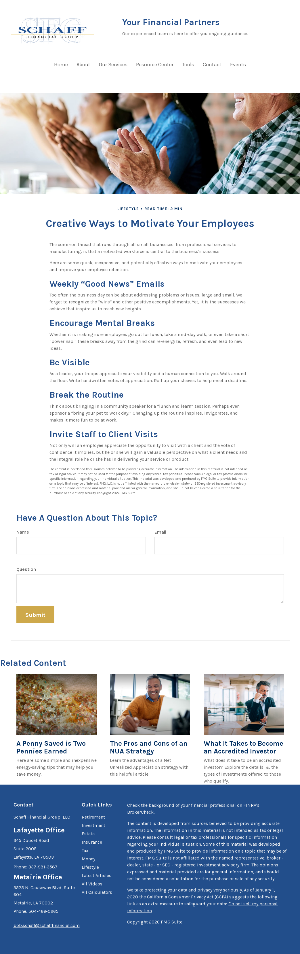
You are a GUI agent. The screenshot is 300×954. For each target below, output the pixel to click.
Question (26, 569)
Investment (93, 825)
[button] (83, 66)
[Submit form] (35, 614)
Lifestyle (90, 867)
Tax (85, 850)
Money (88, 859)
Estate (88, 833)
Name (22, 532)
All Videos (92, 884)
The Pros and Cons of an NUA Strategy (149, 747)
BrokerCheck (140, 812)
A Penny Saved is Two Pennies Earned (51, 747)
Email (160, 532)
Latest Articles (96, 875)
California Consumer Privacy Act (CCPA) (187, 897)
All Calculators (97, 892)
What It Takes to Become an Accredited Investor (243, 747)
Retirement (93, 817)
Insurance (92, 842)
